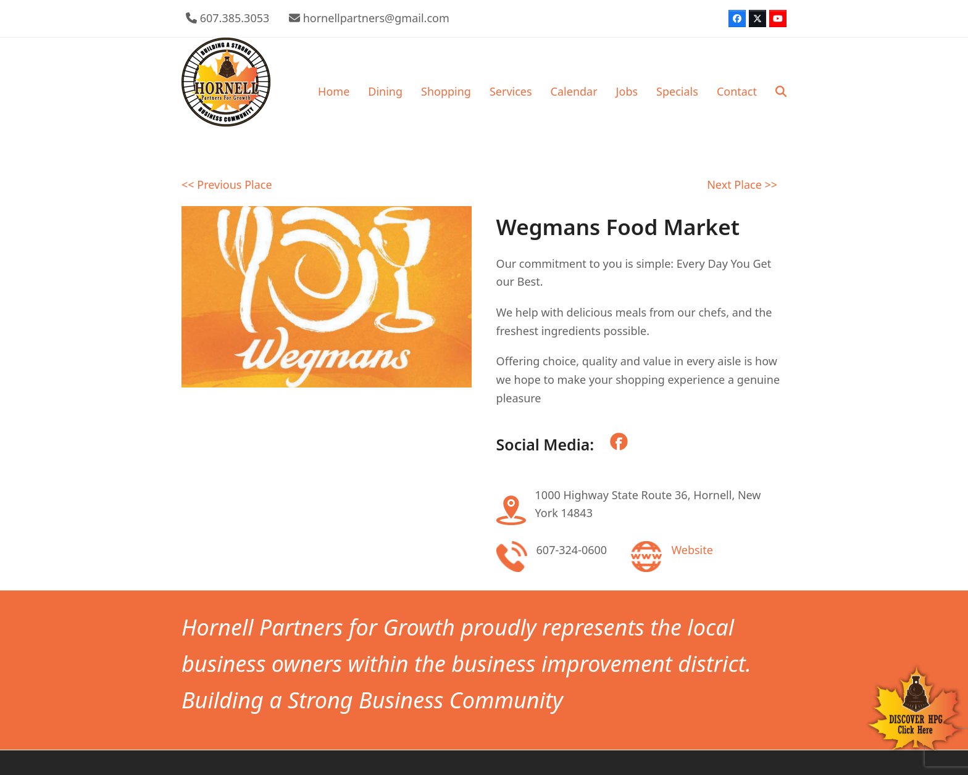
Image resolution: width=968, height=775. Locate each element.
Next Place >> (742, 184)
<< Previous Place (227, 184)
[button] (781, 91)
